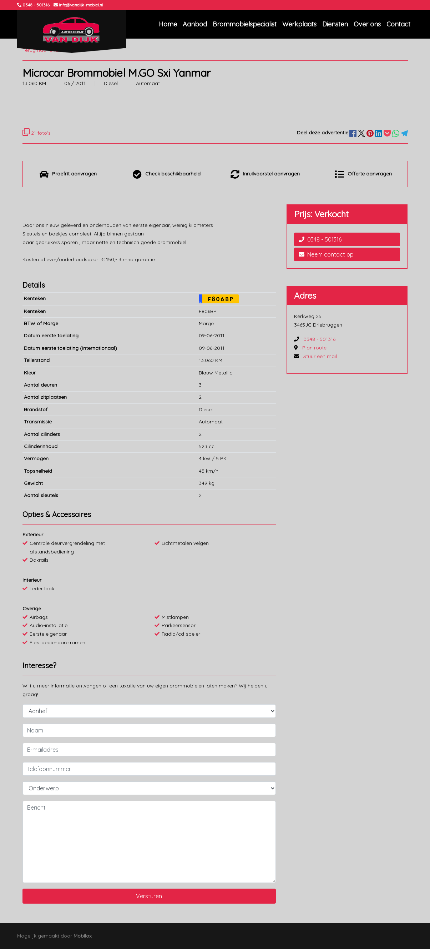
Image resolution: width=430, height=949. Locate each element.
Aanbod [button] (195, 24)
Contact (398, 24)
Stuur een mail (320, 356)
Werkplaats (299, 24)
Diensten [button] (335, 24)
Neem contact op (326, 254)
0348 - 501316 (320, 239)
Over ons (367, 24)
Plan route (314, 347)
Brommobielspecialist (245, 24)
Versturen (149, 896)
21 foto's (36, 133)
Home (168, 24)
